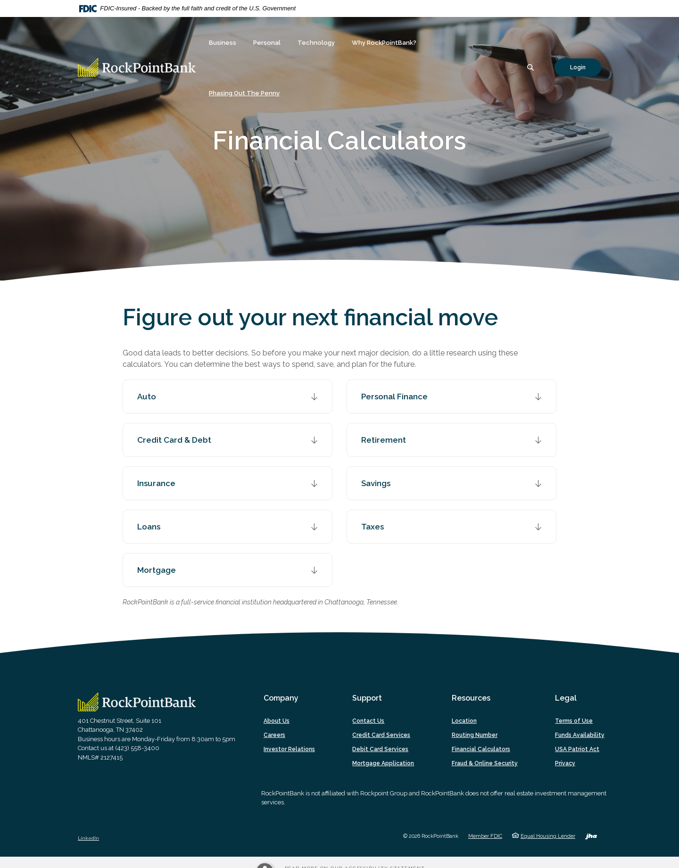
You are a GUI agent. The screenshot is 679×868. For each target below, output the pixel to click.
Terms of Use (574, 721)
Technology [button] (316, 42)
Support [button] (367, 698)
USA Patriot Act (577, 749)
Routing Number (474, 735)
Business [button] (222, 42)
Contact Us (368, 721)
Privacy (565, 763)
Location (464, 721)
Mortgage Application (383, 763)
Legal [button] (566, 698)
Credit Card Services (381, 735)
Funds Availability (579, 735)
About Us (277, 721)
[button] (227, 396)
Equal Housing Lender (548, 836)
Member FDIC (485, 836)
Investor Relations (289, 749)
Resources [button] (471, 698)
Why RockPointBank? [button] (384, 42)
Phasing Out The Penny (244, 93)
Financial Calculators (481, 749)
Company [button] (281, 698)
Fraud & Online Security (485, 763)
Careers (274, 735)
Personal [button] (267, 42)
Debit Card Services (380, 749)
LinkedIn (88, 838)
